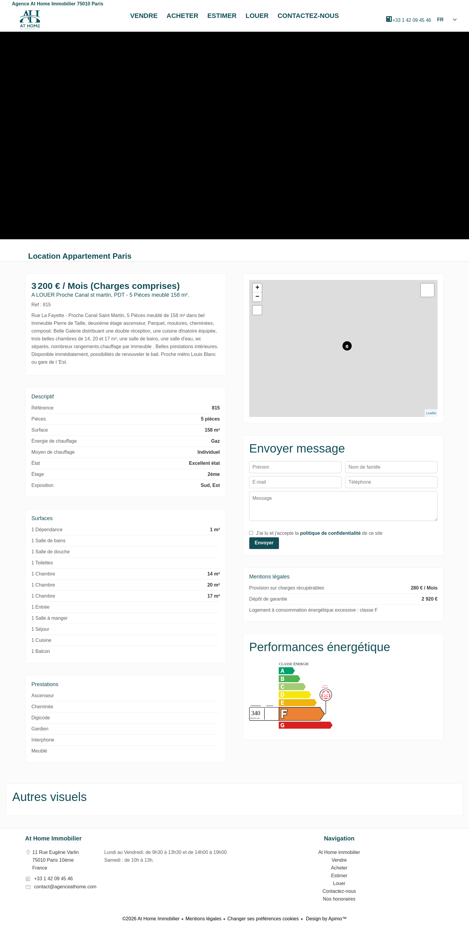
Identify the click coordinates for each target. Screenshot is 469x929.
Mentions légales (203, 918)
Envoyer (264, 542)
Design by (326, 918)
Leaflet (431, 413)
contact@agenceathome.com (65, 886)
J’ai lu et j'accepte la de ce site (319, 533)
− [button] (257, 297)
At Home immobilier (30, 20)
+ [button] (257, 288)
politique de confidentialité (330, 533)
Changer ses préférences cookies (263, 918)
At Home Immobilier (53, 838)
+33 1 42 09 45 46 (411, 20)
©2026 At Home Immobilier (150, 918)
